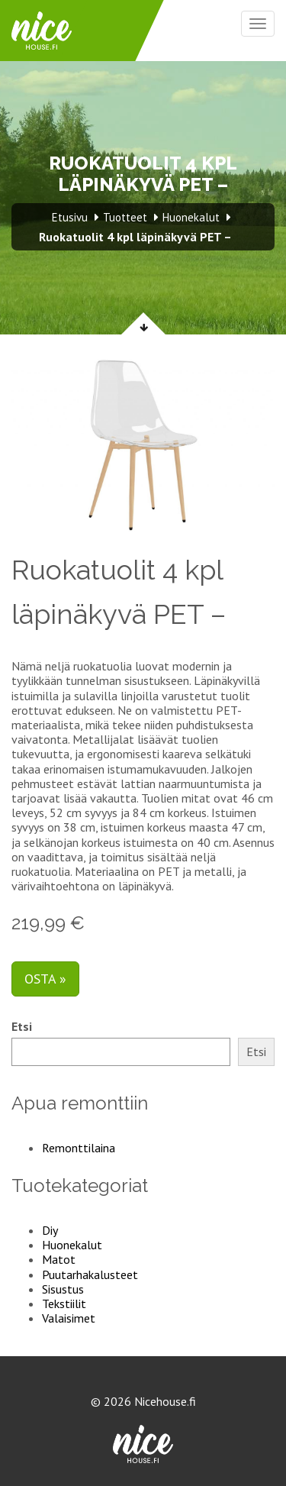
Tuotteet (125, 217)
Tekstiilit (64, 1303)
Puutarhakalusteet (90, 1274)
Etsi (21, 1026)
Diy (50, 1230)
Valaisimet (68, 1318)
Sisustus (63, 1289)
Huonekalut (72, 1244)
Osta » (45, 978)
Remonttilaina (78, 1147)
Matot (59, 1259)
